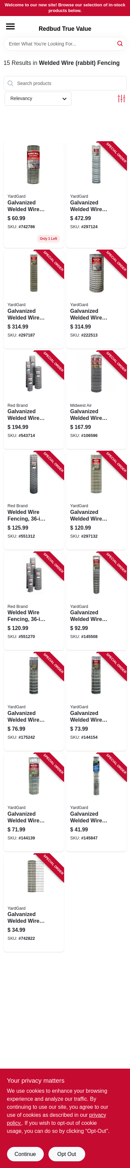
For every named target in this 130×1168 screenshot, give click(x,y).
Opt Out (66, 1154)
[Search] (120, 43)
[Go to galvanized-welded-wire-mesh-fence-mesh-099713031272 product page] (96, 701)
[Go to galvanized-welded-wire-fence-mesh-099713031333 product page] (34, 299)
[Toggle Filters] (121, 98)
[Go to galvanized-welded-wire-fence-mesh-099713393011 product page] (34, 195)
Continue (25, 1154)
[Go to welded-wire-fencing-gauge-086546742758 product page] (34, 601)
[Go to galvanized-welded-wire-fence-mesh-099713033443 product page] (34, 701)
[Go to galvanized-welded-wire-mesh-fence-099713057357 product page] (96, 400)
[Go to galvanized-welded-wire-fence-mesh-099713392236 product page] (96, 299)
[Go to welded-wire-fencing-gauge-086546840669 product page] (34, 500)
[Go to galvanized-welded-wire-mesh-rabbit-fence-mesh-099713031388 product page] (96, 802)
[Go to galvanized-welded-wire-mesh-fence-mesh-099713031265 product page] (34, 802)
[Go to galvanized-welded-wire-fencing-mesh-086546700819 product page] (34, 400)
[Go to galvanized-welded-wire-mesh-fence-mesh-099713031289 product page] (96, 601)
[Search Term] (65, 44)
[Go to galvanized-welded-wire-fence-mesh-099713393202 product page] (34, 903)
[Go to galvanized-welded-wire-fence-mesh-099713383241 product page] (96, 195)
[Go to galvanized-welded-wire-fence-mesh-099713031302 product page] (96, 500)
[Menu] (10, 26)
